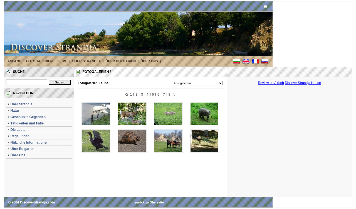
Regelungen (18, 136)
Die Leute (16, 130)
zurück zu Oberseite (149, 202)
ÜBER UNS (149, 61)
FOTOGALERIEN (39, 61)
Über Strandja (20, 104)
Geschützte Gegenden (26, 117)
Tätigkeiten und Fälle (25, 123)
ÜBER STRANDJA (86, 61)
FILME (63, 61)
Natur (13, 111)
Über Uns (16, 155)
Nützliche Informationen (28, 142)
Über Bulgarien (20, 149)
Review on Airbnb (271, 83)
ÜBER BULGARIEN (120, 61)
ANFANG (15, 61)
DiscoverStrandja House (303, 83)
